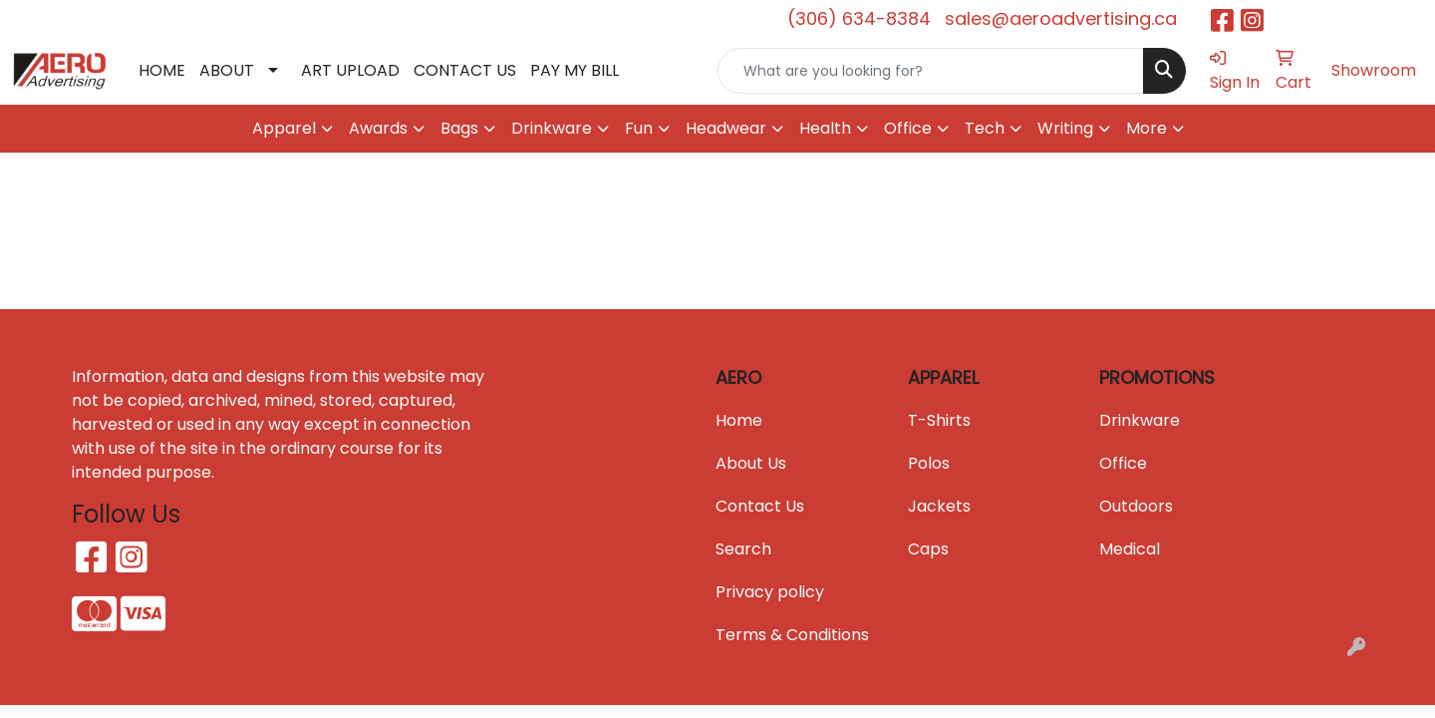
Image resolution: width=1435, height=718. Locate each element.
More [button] (1146, 128)
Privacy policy (770, 591)
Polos (929, 463)
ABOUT (226, 70)
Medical (1129, 549)
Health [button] (825, 128)
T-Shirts (939, 420)
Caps (928, 549)
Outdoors (1136, 506)
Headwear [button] (726, 128)
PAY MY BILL (574, 70)
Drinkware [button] (551, 128)
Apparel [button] (284, 128)
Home (739, 420)
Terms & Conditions (792, 634)
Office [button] (908, 128)
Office (1123, 463)
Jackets (939, 506)
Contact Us (760, 506)
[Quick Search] (931, 71)
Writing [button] (1065, 128)
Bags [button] (459, 128)
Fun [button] (639, 128)
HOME (162, 70)
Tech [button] (984, 128)
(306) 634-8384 (859, 18)
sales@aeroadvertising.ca (1061, 18)
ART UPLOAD (350, 70)
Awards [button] (378, 128)
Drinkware (1139, 420)
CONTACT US (465, 70)
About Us (751, 463)
